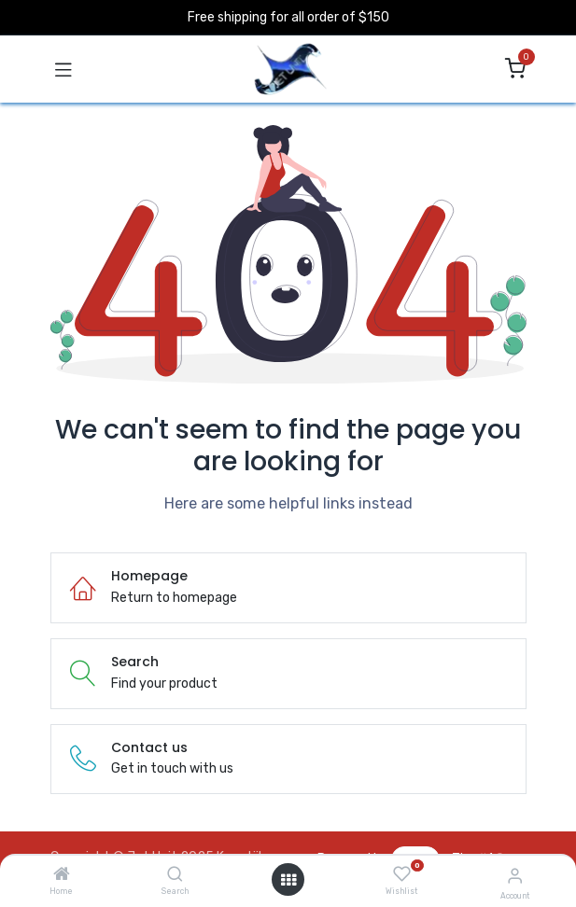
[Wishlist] (402, 874)
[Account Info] (515, 875)
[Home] (61, 876)
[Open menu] (288, 880)
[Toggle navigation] (63, 69)
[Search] (175, 876)
